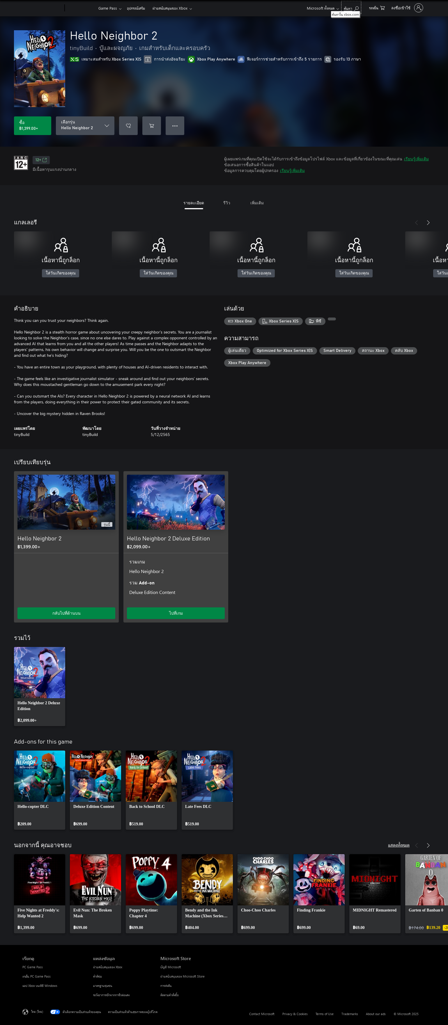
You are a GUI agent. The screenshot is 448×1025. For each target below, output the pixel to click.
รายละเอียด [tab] (193, 202)
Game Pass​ (107, 8)
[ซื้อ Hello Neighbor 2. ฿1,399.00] (32, 125)
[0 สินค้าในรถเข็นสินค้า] (377, 7)
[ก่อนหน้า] (416, 223)
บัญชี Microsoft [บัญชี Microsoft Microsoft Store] (170, 967)
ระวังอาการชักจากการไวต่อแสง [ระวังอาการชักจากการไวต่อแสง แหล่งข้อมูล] (111, 995)
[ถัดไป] (428, 223)
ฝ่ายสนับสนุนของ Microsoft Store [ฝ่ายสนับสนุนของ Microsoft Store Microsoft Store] (182, 976)
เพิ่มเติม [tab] (257, 202)
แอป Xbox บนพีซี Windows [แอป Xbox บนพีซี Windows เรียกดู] (39, 985)
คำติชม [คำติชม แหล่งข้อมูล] (97, 976)
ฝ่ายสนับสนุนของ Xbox (170, 8)
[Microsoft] (42, 8)
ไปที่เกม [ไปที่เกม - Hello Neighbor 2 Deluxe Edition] (176, 613)
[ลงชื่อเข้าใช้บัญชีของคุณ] (407, 8)
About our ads (376, 1014)
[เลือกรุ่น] (85, 125)
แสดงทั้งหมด (399, 845)
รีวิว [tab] (226, 202)
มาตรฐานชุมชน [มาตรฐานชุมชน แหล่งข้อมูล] (102, 985)
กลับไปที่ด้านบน (66, 613)
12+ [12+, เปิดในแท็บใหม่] (41, 160)
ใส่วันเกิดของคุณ (61, 273)
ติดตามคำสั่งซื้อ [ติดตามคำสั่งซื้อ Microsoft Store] (169, 995)
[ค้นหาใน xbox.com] (351, 7)
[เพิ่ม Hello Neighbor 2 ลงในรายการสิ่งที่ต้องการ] (128, 125)
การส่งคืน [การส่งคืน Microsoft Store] (166, 985)
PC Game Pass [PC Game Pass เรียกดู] (32, 967)
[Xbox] (81, 8)
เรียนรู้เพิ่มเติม (416, 159)
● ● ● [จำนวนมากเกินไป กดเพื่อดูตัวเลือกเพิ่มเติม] (175, 125)
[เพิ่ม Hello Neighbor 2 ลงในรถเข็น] (151, 125)
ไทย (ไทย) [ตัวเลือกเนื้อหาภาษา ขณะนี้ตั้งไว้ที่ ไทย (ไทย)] (37, 1011)
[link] (39, 686)
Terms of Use (325, 1014)
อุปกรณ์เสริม (136, 8)
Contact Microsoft (262, 1014)
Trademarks (349, 1014)
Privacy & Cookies (295, 1014)
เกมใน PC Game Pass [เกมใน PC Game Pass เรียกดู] (36, 976)
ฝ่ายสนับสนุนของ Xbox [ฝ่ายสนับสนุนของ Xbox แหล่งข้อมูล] (107, 967)
